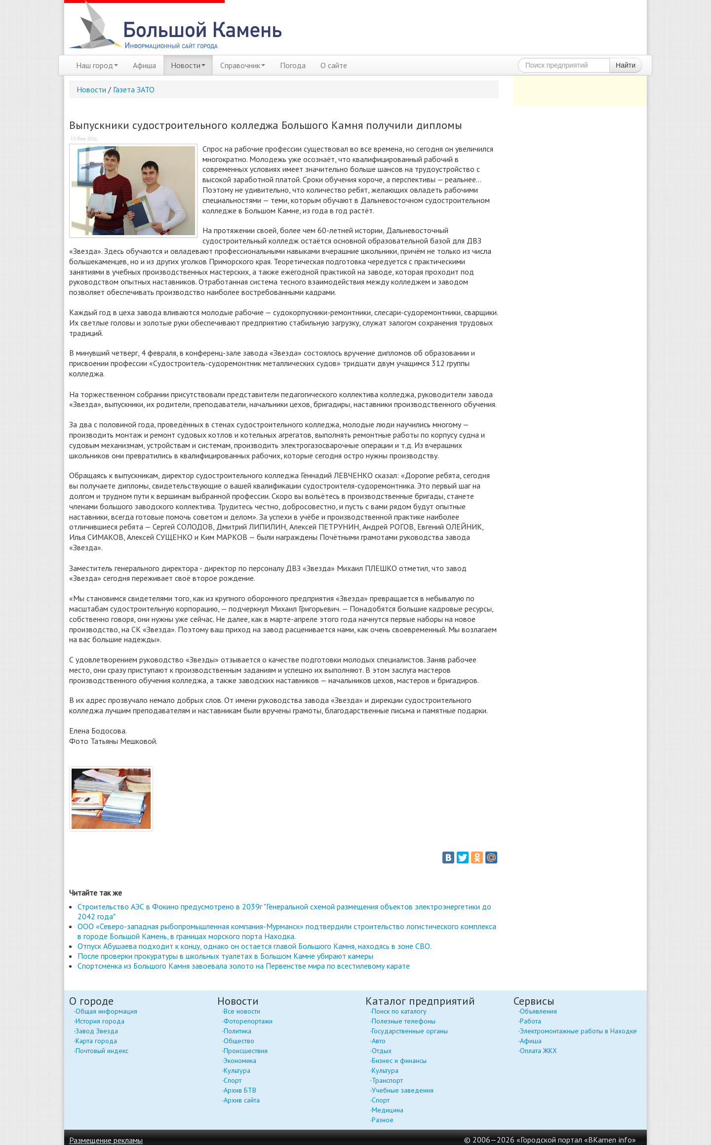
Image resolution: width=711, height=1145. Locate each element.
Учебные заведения (403, 1090)
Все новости (242, 1011)
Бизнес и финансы (399, 1060)
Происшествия (246, 1050)
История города (100, 1021)
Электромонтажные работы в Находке (578, 1030)
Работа (530, 1021)
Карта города (96, 1040)
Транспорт (387, 1080)
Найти (625, 65)
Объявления (538, 1011)
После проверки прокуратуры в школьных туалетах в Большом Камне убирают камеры (225, 956)
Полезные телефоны (403, 1021)
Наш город (97, 65)
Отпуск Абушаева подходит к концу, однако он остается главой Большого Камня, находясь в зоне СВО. (255, 946)
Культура (237, 1070)
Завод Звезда (97, 1030)
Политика (237, 1030)
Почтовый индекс (102, 1050)
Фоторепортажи (248, 1021)
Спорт (232, 1080)
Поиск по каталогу (399, 1011)
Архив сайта (242, 1100)
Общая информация (106, 1011)
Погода (293, 65)
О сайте (333, 65)
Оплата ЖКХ (538, 1050)
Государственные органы (410, 1030)
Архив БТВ (240, 1090)
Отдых (382, 1050)
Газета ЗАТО (134, 89)
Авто (379, 1040)
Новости (188, 65)
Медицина (387, 1109)
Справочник (242, 65)
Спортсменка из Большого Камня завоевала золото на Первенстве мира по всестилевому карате (244, 966)
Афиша (144, 65)
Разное (383, 1119)
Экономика (240, 1060)
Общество (239, 1040)
